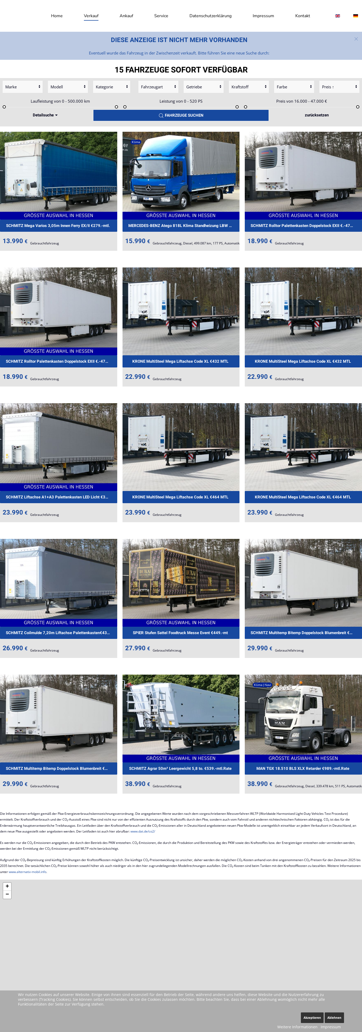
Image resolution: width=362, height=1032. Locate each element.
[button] (356, 39)
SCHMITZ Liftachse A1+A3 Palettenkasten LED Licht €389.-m (61, 497)
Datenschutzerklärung (210, 16)
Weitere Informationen (297, 1026)
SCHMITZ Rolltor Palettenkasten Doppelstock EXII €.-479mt (304, 226)
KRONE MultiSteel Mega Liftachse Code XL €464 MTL (180, 497)
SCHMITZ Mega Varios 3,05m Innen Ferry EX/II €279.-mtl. (58, 226)
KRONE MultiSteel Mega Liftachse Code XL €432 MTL (180, 361)
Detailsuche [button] (46, 115)
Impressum (263, 16)
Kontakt (302, 16)
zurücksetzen (317, 115)
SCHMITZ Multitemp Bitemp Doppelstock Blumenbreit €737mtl (306, 633)
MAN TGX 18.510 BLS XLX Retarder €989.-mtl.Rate (302, 768)
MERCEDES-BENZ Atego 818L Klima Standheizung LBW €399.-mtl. (184, 226)
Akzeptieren (312, 1017)
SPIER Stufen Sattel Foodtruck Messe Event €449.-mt (180, 633)
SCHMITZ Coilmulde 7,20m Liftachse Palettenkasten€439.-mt (61, 633)
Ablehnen (334, 1017)
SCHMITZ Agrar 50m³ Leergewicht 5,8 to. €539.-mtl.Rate (180, 768)
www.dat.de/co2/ (142, 831)
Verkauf (91, 16)
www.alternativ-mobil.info (27, 872)
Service (161, 16)
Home (57, 16)
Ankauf (126, 16)
